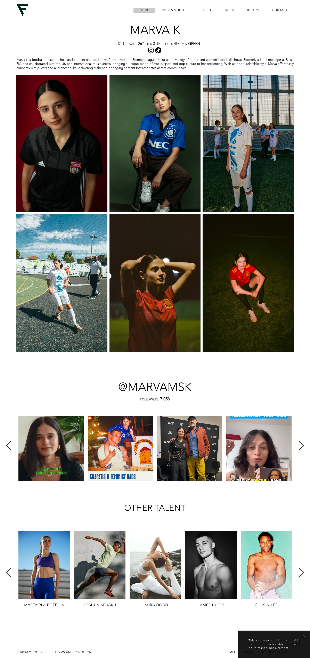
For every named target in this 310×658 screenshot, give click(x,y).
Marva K (155, 30)
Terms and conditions (74, 652)
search (205, 10)
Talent (229, 10)
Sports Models (174, 10)
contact (279, 10)
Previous (9, 445)
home (144, 10)
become (253, 10)
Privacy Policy (30, 652)
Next (301, 445)
